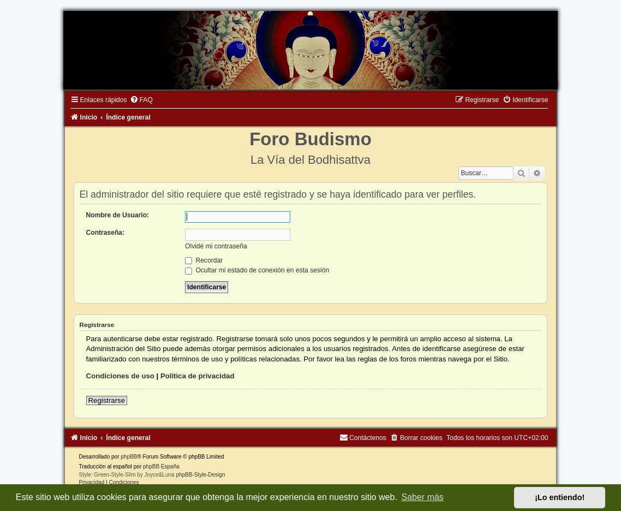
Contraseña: (105, 232)
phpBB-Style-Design (200, 475)
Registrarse (106, 400)
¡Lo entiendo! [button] (559, 497)
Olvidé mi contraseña (216, 246)
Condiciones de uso (120, 376)
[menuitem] (141, 100)
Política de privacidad (197, 376)
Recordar (204, 260)
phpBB (129, 457)
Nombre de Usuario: (118, 215)
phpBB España (161, 467)
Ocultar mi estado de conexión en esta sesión (257, 270)
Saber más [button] (423, 497)
